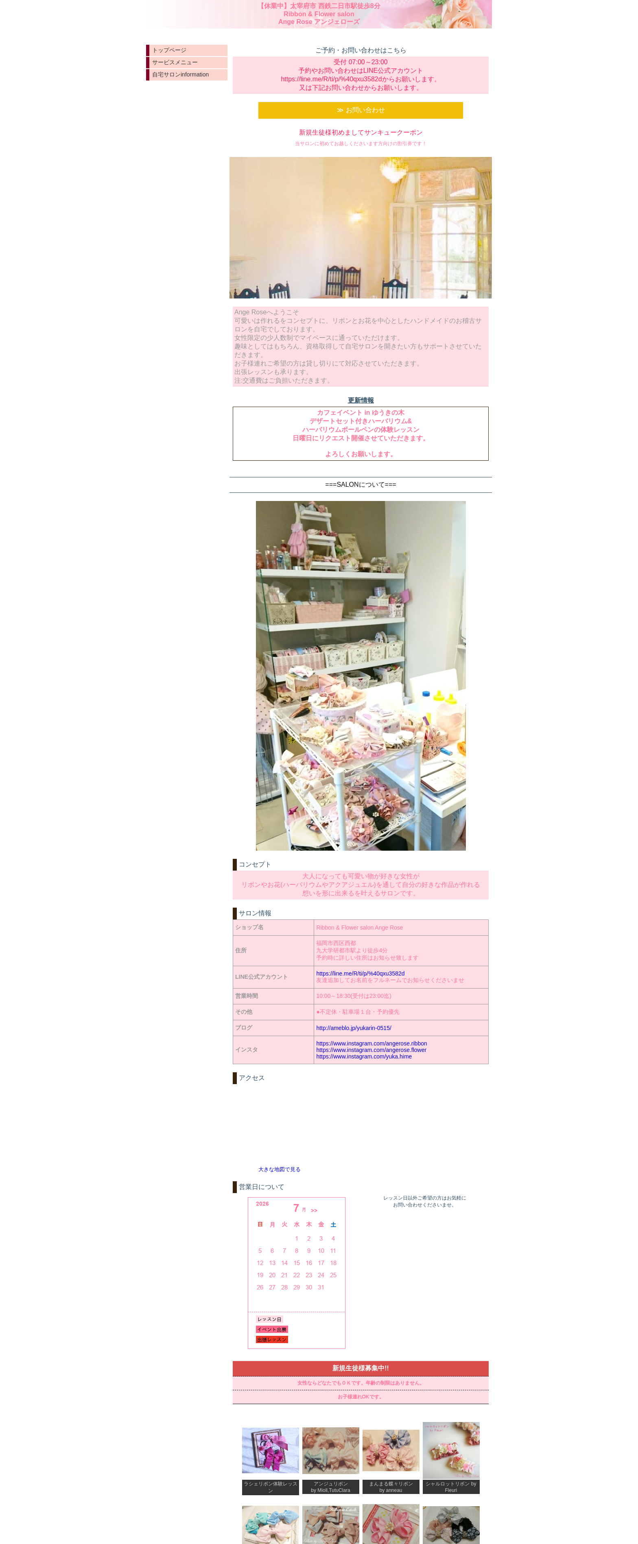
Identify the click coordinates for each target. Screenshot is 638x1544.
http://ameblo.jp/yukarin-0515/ (353, 1028)
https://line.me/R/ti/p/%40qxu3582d (360, 973)
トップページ (169, 50)
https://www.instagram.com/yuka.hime (364, 1056)
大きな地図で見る (279, 1169)
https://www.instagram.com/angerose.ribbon (371, 1043)
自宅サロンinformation (180, 74)
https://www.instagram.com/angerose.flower (371, 1050)
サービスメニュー (175, 62)
